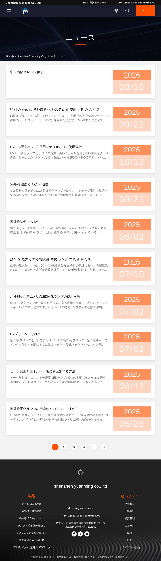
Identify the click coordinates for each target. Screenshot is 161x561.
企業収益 (130, 503)
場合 (129, 532)
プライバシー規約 (130, 547)
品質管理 (130, 518)
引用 (144, 11)
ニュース (130, 525)
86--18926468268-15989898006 (135, 2)
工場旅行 (130, 511)
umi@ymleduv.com (95, 2)
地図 (129, 540)
